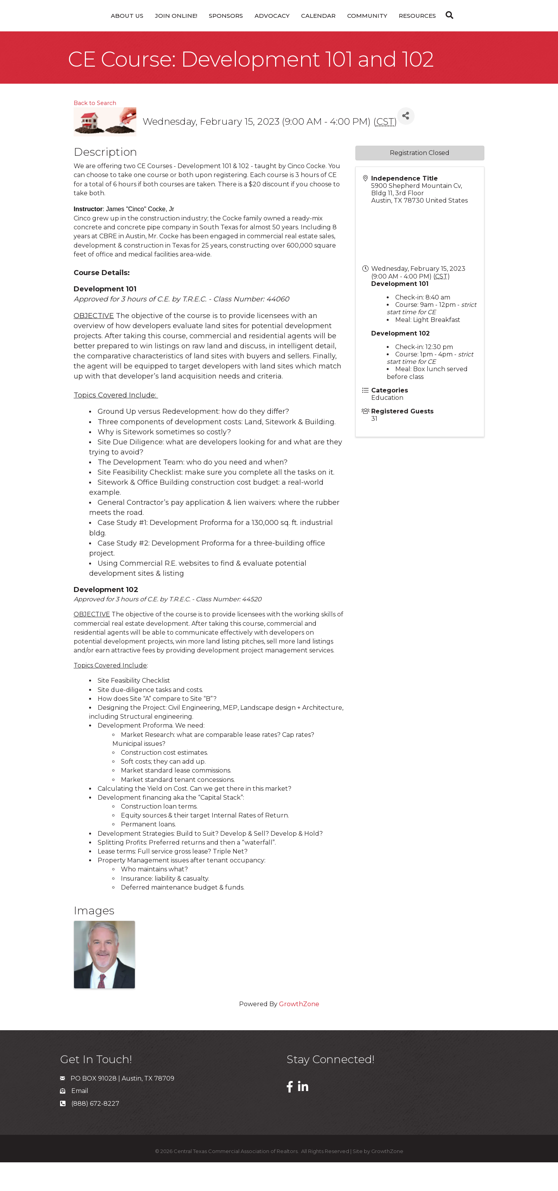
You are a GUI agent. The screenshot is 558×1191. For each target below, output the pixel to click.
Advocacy (242, 29)
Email (79, 1119)
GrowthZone (299, 1032)
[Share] (406, 144)
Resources (446, 29)
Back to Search (95, 131)
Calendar (348, 29)
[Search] (477, 29)
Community (397, 29)
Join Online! (146, 29)
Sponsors (196, 29)
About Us (97, 29)
